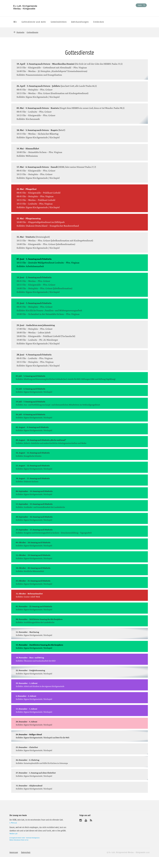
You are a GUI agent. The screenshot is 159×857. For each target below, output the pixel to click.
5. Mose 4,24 (13, 823)
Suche (140, 5)
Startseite (20, 32)
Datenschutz (25, 852)
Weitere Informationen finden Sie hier (19, 840)
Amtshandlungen (80, 21)
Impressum (14, 852)
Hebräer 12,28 (13, 834)
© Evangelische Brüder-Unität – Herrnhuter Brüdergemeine (24, 838)
